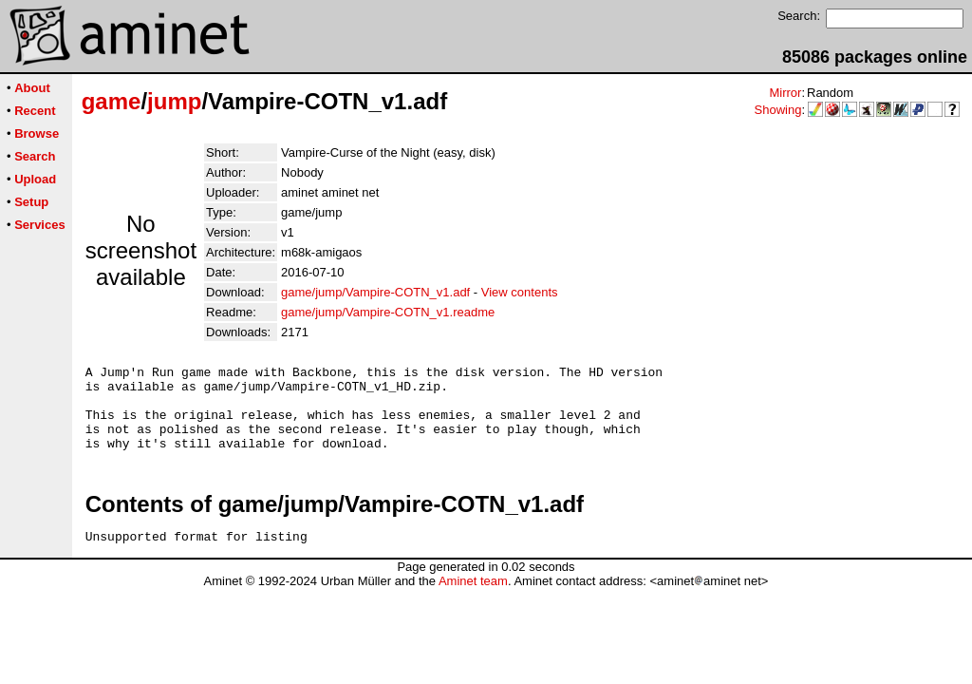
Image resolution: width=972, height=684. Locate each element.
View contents (519, 292)
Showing (778, 110)
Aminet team (473, 601)
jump (174, 101)
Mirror (785, 93)
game (111, 101)
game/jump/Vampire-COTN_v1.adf (375, 292)
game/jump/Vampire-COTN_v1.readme (388, 312)
